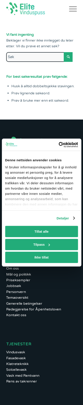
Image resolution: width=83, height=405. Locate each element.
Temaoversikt (17, 297)
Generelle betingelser (24, 303)
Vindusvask (15, 352)
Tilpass (41, 244)
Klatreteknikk (17, 364)
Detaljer (63, 218)
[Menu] (71, 9)
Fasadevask (16, 358)
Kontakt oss (16, 315)
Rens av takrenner (21, 381)
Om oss (12, 268)
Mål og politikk (18, 274)
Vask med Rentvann (22, 375)
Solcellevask (16, 369)
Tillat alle (42, 231)
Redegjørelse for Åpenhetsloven (33, 309)
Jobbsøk (13, 286)
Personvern (16, 292)
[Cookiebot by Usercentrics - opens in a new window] (59, 145)
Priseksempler (18, 280)
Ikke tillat (41, 257)
